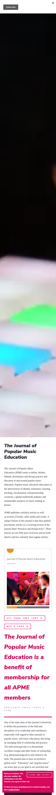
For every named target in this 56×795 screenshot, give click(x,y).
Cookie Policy (13, 790)
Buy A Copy (17, 626)
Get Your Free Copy (25, 618)
